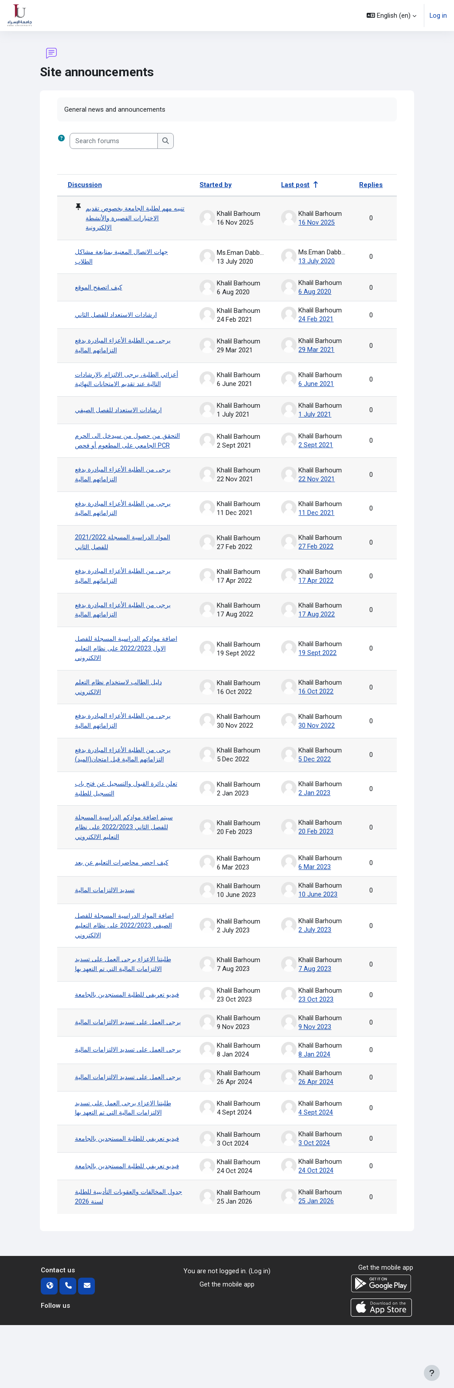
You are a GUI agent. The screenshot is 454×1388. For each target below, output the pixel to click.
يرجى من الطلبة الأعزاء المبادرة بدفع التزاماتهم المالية (126, 346)
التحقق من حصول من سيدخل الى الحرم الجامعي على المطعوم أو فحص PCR (127, 447)
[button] (391, 15)
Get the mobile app (227, 1347)
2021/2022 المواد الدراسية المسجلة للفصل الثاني (125, 556)
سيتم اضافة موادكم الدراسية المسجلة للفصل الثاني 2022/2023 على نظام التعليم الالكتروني (127, 846)
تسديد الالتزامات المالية (108, 909)
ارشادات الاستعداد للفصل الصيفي (122, 412)
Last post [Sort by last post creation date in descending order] (295, 185)
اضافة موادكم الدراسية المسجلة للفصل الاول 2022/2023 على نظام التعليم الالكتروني (129, 664)
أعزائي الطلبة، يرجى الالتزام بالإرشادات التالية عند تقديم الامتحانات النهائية (130, 381)
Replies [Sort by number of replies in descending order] (371, 185)
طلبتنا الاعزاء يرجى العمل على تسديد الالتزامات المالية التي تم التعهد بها (126, 984)
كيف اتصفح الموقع (100, 288)
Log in (438, 15)
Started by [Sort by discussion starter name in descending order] (216, 185)
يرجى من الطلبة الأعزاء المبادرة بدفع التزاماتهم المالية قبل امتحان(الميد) (126, 772)
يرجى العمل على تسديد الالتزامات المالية (122, 1053)
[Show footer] (432, 1373)
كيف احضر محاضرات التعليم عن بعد (124, 882)
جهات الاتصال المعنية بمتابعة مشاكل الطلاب (125, 258)
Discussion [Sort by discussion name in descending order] (85, 185)
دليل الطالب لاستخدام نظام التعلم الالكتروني (122, 703)
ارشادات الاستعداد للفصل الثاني (119, 316)
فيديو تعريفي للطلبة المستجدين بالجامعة (118, 1018)
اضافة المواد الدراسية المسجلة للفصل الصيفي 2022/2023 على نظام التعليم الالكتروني (128, 945)
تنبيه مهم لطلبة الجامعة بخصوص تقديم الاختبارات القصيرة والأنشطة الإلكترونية (133, 219)
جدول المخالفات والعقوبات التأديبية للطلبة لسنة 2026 (124, 1259)
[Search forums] (114, 141)
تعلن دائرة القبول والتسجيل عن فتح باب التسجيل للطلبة (130, 806)
